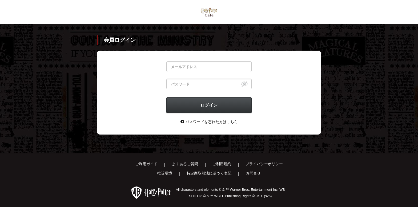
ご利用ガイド (146, 164)
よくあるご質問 (185, 164)
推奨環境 (164, 173)
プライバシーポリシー (264, 164)
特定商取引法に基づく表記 (209, 173)
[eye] (244, 84)
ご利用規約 (221, 164)
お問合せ (253, 173)
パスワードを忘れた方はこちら (209, 121)
